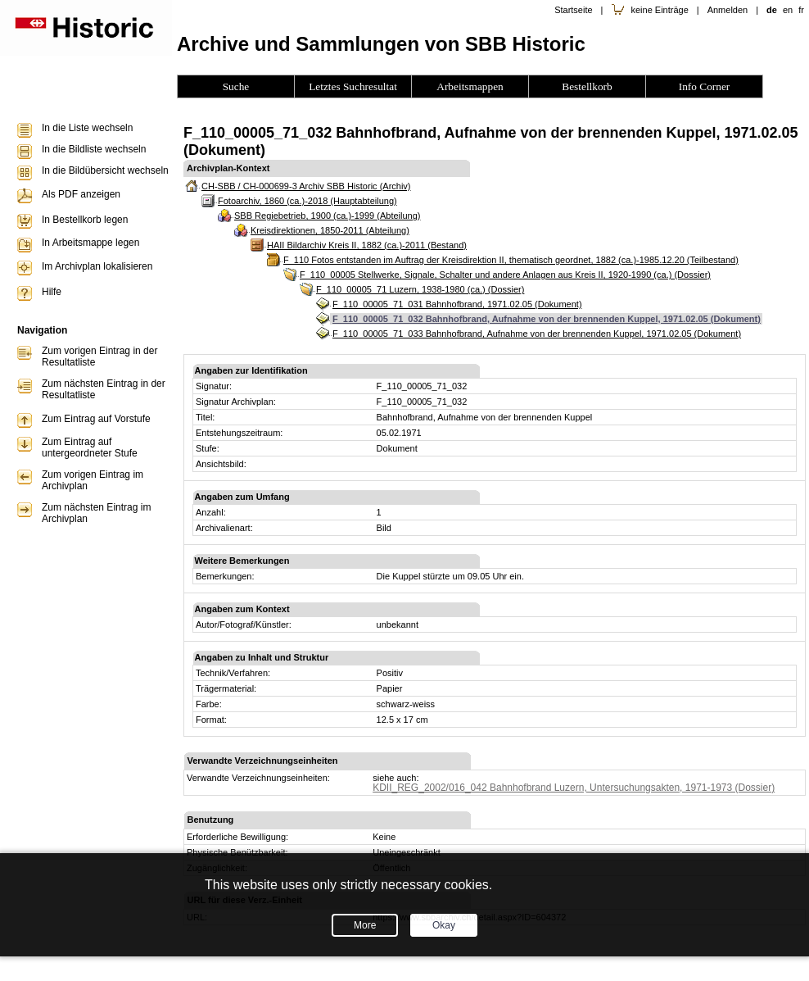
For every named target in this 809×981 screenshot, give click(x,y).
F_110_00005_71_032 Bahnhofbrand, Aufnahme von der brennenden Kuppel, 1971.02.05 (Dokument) (546, 319)
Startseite (573, 10)
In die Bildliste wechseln (94, 149)
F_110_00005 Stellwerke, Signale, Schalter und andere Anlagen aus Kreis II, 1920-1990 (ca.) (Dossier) (505, 274)
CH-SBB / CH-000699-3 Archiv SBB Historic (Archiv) (306, 186)
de (771, 10)
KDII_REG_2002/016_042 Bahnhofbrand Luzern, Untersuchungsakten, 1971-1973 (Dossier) (574, 787)
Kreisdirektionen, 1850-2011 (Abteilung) (330, 230)
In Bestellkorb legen (85, 219)
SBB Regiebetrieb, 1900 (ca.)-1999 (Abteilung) (327, 215)
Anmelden (727, 10)
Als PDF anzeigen (81, 194)
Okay (443, 925)
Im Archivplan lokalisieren (97, 266)
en (788, 10)
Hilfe (51, 291)
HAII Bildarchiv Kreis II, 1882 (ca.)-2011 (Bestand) (367, 245)
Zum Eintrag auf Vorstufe (96, 419)
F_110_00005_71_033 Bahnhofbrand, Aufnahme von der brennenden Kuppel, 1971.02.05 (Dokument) (536, 333)
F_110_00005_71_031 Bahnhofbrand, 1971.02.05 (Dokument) (457, 304)
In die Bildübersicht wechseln (105, 170)
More (365, 925)
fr (801, 10)
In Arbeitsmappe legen (90, 242)
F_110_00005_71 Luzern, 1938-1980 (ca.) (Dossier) (420, 289)
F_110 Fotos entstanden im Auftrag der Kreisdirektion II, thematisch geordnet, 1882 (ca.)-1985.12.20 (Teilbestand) (511, 260)
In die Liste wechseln (87, 128)
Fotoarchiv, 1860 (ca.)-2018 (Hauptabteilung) (307, 201)
